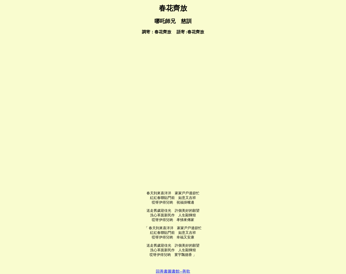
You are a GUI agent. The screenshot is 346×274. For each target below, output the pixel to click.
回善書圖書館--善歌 (173, 271)
